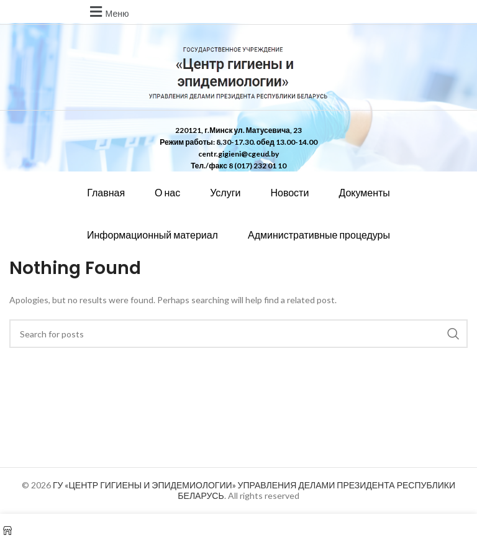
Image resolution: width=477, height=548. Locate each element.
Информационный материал (152, 234)
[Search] (238, 333)
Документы (363, 192)
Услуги (225, 192)
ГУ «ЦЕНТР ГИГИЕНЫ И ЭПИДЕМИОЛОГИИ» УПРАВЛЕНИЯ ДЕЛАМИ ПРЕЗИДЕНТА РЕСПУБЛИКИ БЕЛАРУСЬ (254, 490)
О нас (167, 192)
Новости (289, 192)
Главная (106, 192)
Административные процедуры (319, 234)
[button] (108, 11)
